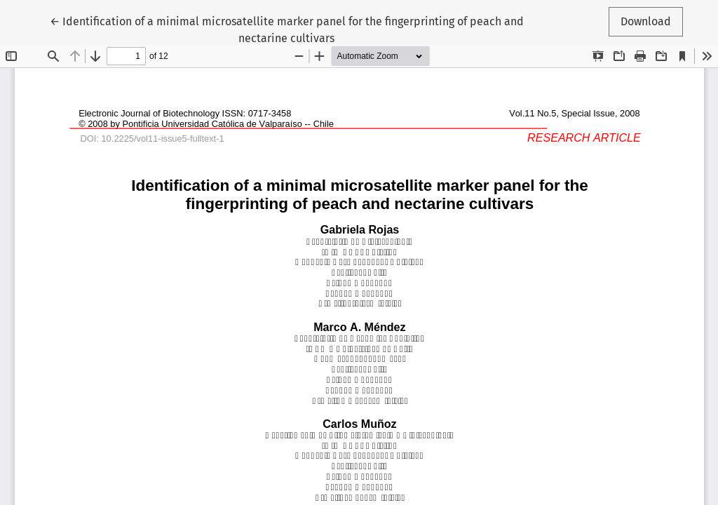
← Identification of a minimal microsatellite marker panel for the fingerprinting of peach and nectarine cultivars (287, 29)
